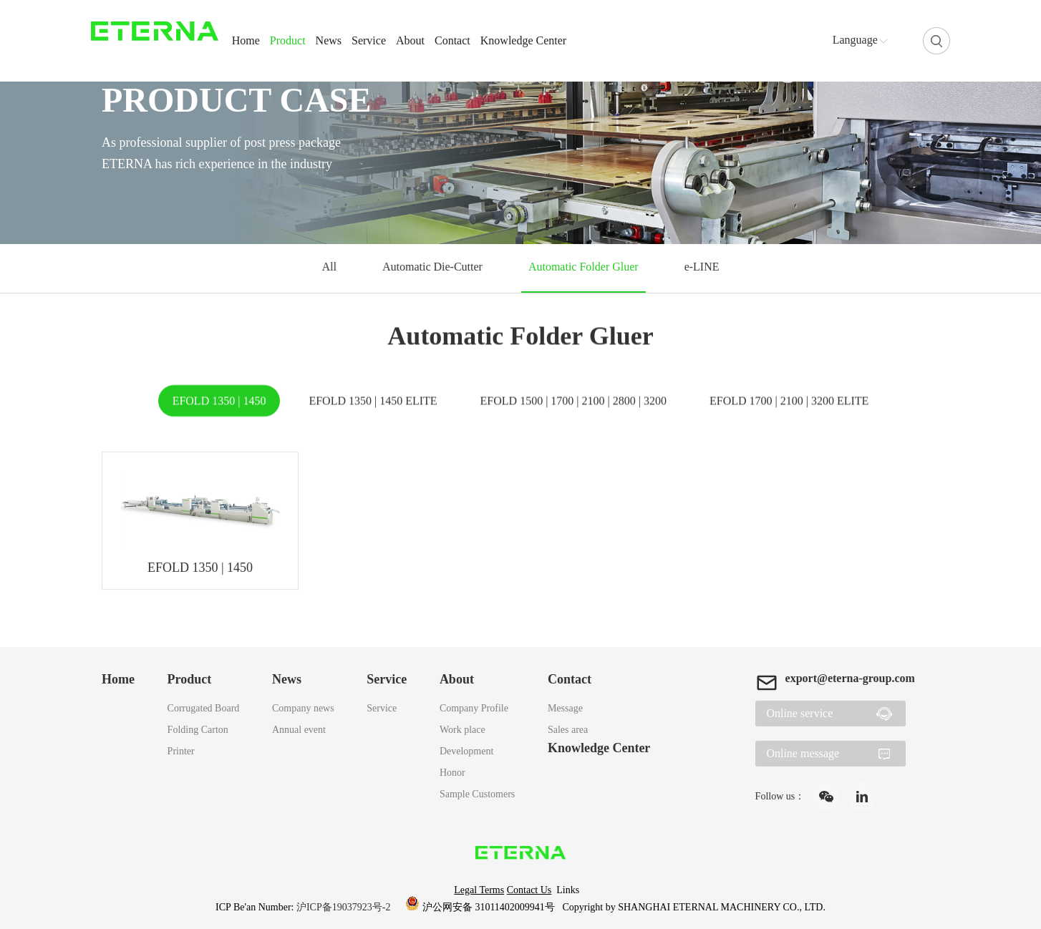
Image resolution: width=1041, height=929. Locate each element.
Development (466, 751)
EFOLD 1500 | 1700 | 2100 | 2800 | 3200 (573, 401)
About (410, 40)
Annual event (299, 729)
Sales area (568, 729)
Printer (181, 751)
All (331, 267)
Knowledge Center (523, 40)
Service (369, 40)
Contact (452, 40)
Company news (303, 708)
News (329, 40)
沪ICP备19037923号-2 (344, 907)
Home (246, 40)
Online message (802, 753)
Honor (452, 772)
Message (565, 708)
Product (288, 40)
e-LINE (699, 267)
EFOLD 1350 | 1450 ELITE (373, 401)
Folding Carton (198, 729)
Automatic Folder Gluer (582, 267)
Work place (462, 729)
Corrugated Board (204, 708)
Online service (799, 713)
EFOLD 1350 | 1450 (219, 401)
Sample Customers (477, 794)
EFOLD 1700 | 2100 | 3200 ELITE (789, 401)
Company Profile (474, 708)
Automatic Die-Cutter (433, 267)
